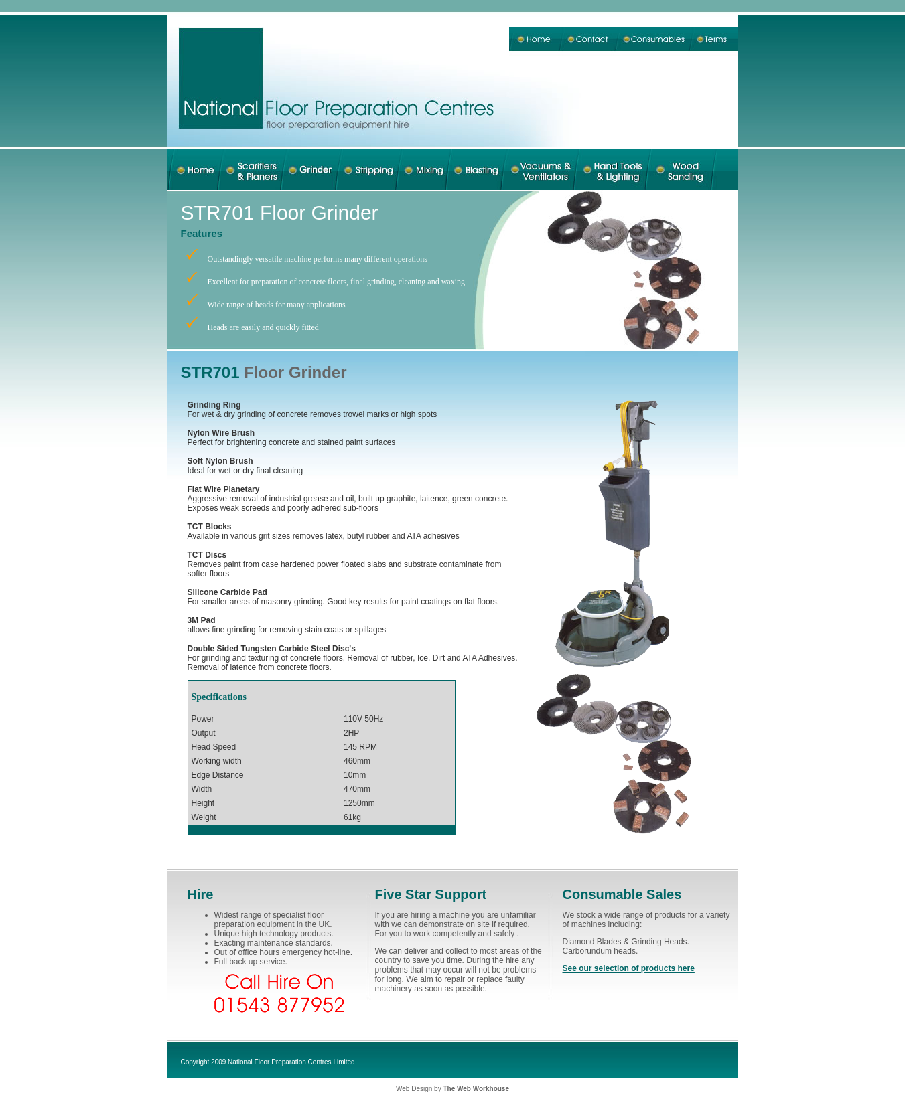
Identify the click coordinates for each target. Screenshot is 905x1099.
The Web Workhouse (476, 1088)
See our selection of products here (629, 968)
